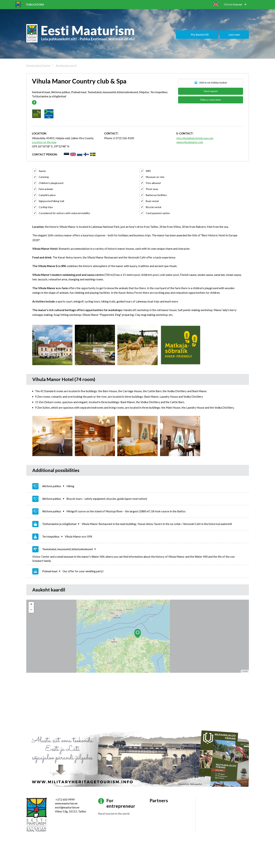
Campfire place (47, 195)
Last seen (234, 34)
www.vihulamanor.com (189, 142)
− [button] (31, 610)
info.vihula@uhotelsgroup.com (194, 138)
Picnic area (152, 189)
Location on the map (44, 142)
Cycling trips (46, 207)
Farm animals (46, 189)
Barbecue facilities (156, 195)
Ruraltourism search (66, 65)
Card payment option (158, 213)
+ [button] (31, 604)
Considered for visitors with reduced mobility (64, 213)
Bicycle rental (153, 207)
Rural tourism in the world (113, 813)
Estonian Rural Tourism (38, 65)
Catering (44, 176)
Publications (35, 4)
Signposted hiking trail (51, 201)
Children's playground (51, 182)
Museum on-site (155, 176)
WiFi (148, 170)
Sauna (42, 170)
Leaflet (245, 671)
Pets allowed (153, 182)
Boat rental (152, 201)
